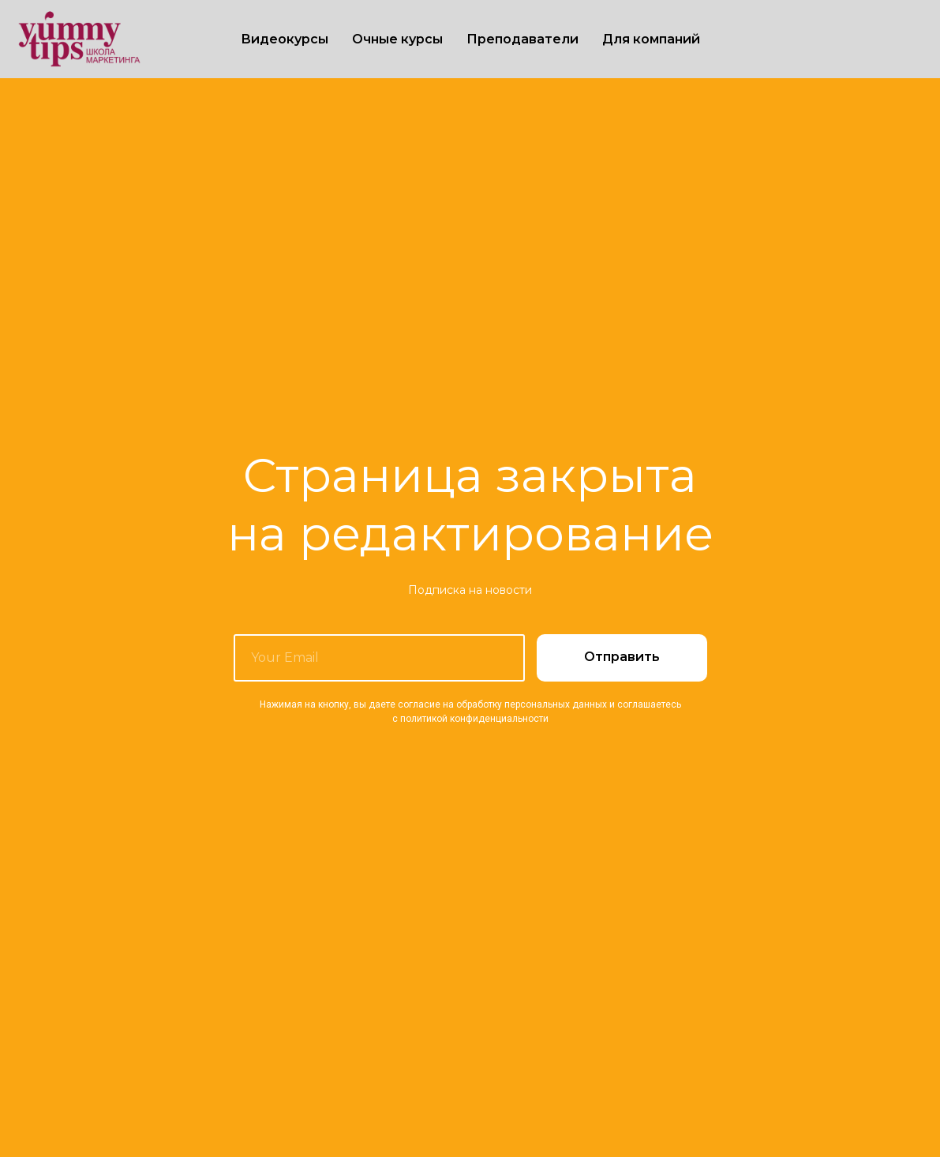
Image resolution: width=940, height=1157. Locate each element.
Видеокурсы (284, 39)
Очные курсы (397, 39)
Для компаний (651, 39)
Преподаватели (522, 39)
